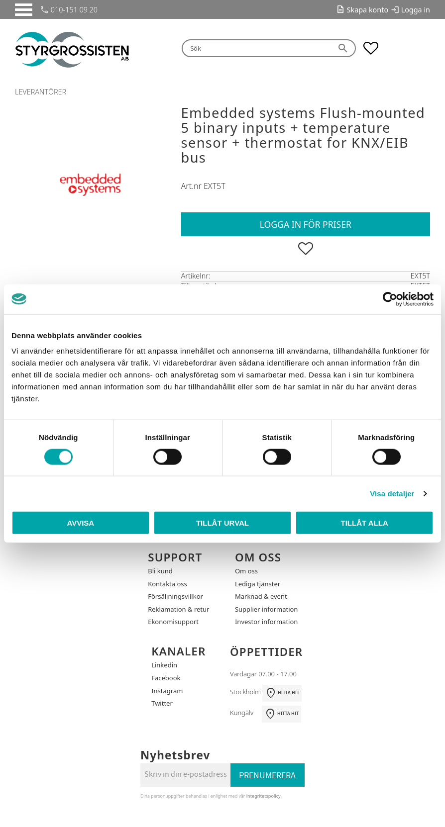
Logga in (415, 9)
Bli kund (160, 570)
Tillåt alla (364, 523)
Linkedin (164, 664)
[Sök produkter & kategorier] (256, 48)
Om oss (246, 570)
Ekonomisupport (173, 621)
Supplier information (266, 609)
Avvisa (80, 523)
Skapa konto (368, 9)
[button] (23, 9)
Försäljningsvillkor (175, 596)
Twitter (162, 703)
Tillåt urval (222, 523)
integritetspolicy (263, 796)
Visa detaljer (392, 493)
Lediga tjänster (257, 583)
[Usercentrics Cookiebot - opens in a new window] (390, 298)
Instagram (167, 690)
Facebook (165, 677)
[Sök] (343, 48)
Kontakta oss (167, 583)
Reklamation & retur (178, 609)
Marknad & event (261, 596)
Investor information (266, 621)
